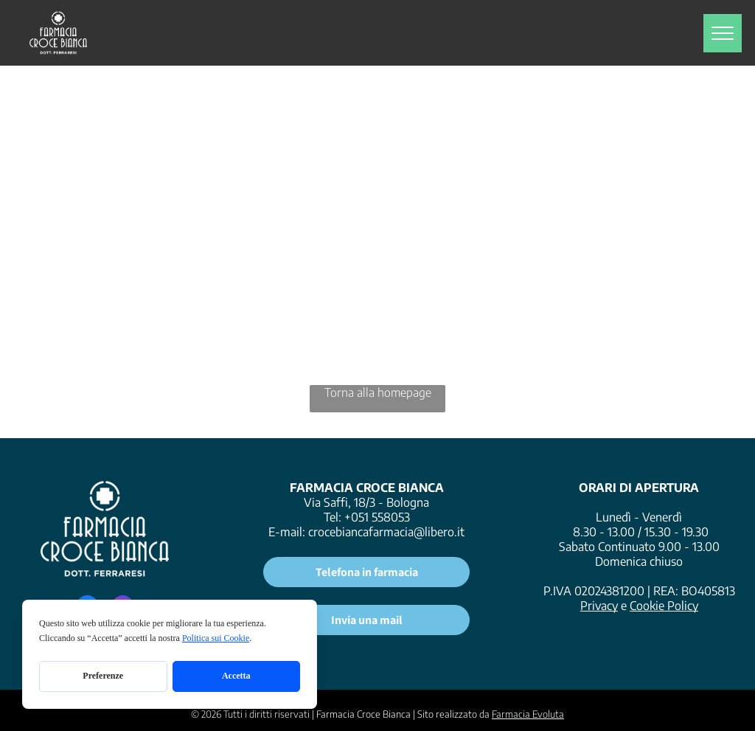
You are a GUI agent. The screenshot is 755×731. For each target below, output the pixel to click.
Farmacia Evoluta (528, 714)
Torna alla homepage (377, 392)
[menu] (722, 33)
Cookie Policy (664, 605)
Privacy (599, 605)
